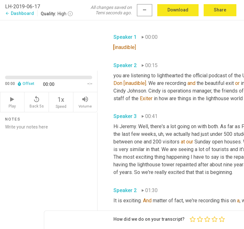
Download (177, 9)
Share (220, 9)
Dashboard (19, 13)
